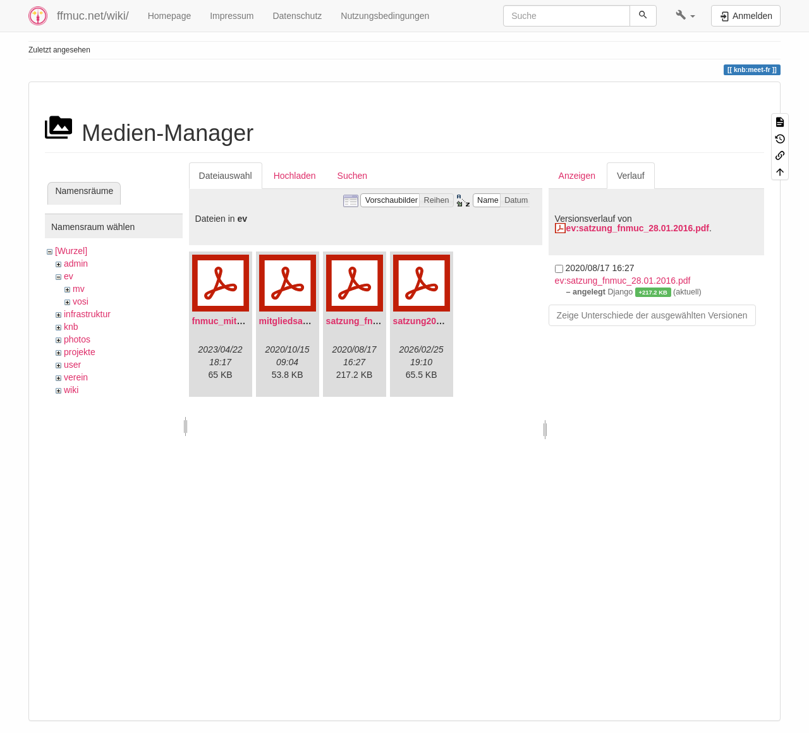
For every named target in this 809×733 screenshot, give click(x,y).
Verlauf (631, 176)
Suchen (352, 176)
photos (77, 339)
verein (76, 377)
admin (76, 263)
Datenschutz (297, 16)
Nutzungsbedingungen (385, 16)
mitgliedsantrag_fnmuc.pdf (316, 321)
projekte (79, 352)
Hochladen (295, 176)
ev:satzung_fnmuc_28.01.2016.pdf (637, 228)
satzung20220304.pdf (437, 321)
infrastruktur (87, 314)
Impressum (231, 16)
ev (68, 276)
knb (71, 327)
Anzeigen (577, 176)
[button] (685, 16)
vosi (80, 301)
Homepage (170, 16)
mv (79, 289)
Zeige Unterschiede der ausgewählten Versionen (652, 315)
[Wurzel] (71, 251)
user (72, 365)
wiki (71, 390)
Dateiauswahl (225, 176)
